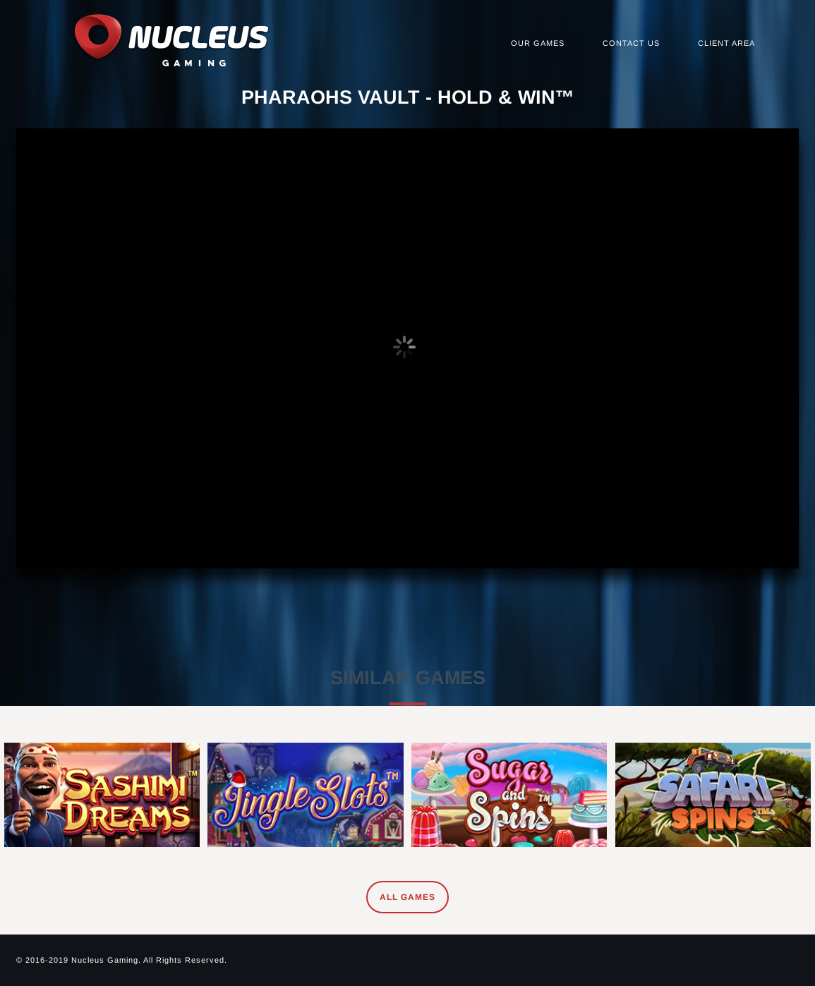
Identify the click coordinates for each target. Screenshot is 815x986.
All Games (407, 897)
